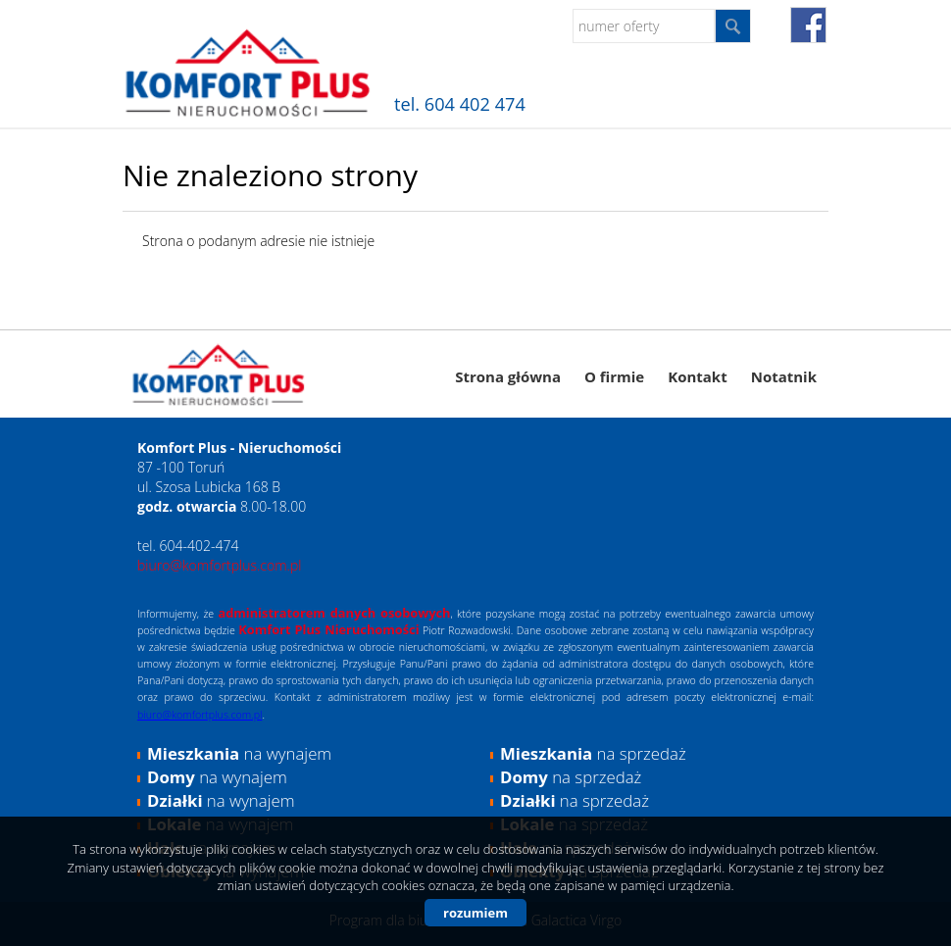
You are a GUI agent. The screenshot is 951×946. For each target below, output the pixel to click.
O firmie (614, 376)
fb (808, 25)
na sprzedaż (593, 753)
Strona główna (508, 376)
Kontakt (697, 376)
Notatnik (784, 376)
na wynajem (239, 753)
